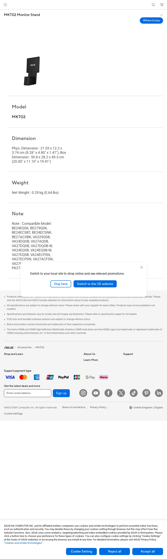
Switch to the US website (95, 284)
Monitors (9, 425)
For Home (10, 366)
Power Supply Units (54, 359)
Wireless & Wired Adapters (58, 440)
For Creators (11, 383)
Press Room (91, 383)
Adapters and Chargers (56, 493)
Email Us (89, 440)
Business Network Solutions (59, 434)
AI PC (126, 383)
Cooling (8, 496)
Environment (130, 365)
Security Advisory (94, 452)
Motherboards (12, 484)
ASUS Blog (129, 377)
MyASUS (89, 463)
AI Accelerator (51, 395)
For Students (11, 371)
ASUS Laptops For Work (18, 377)
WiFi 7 (46, 407)
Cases (46, 365)
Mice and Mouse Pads (55, 458)
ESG (125, 359)
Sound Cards (50, 383)
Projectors (10, 437)
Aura (126, 401)
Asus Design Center (134, 389)
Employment (91, 371)
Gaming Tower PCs (15, 455)
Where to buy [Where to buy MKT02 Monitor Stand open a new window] (151, 20)
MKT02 (39, 347)
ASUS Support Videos (96, 457)
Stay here (61, 284)
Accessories (11, 395)
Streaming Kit (51, 481)
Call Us (88, 446)
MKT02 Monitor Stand (22, 15)
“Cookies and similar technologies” (23, 542)
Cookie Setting (81, 551)
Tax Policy (89, 404)
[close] (141, 267)
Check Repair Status (96, 422)
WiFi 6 (46, 413)
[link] (83, 4)
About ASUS (91, 359)
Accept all (148, 551)
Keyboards (49, 452)
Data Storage (51, 371)
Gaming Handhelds (15, 407)
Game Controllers (53, 469)
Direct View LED (13, 431)
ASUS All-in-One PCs (16, 443)
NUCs (7, 461)
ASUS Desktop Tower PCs (19, 449)
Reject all (114, 551)
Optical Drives (51, 389)
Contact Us (90, 365)
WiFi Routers (50, 419)
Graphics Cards (13, 490)
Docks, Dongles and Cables (59, 499)
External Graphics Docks (57, 377)
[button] (5, 5)
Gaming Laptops (13, 389)
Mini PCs (9, 466)
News (87, 377)
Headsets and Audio (54, 464)
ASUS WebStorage (95, 389)
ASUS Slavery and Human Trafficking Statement (99, 397)
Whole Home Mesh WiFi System (57, 427)
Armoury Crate (132, 395)
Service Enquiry (93, 428)
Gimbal (47, 487)
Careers (88, 410)
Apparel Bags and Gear (56, 475)
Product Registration (96, 434)
